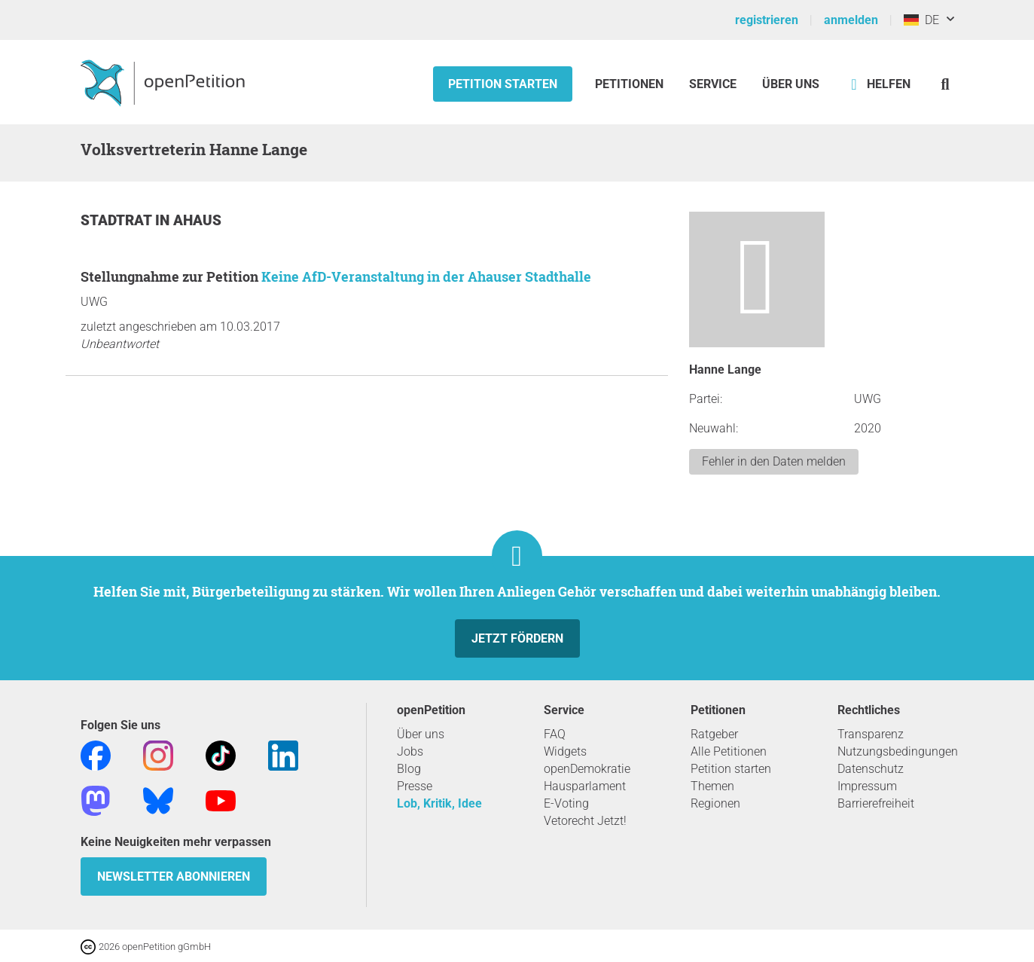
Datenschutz (870, 769)
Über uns (420, 734)
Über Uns (790, 84)
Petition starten (502, 84)
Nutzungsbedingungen (897, 751)
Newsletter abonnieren (173, 876)
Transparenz (870, 734)
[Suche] (945, 84)
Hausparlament (585, 786)
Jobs (410, 751)
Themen (712, 786)
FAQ (555, 734)
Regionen (715, 803)
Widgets (565, 751)
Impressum (867, 786)
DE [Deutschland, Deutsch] (921, 20)
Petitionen (630, 84)
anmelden (851, 20)
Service (713, 84)
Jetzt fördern (517, 638)
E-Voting (566, 803)
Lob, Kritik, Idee (439, 803)
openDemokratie (587, 769)
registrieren (766, 20)
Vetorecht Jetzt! (585, 821)
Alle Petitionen (729, 751)
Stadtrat (118, 220)
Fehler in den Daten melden (774, 461)
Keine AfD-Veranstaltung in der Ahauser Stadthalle (426, 276)
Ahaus (197, 220)
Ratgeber (714, 734)
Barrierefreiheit (875, 803)
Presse (414, 786)
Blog (409, 769)
